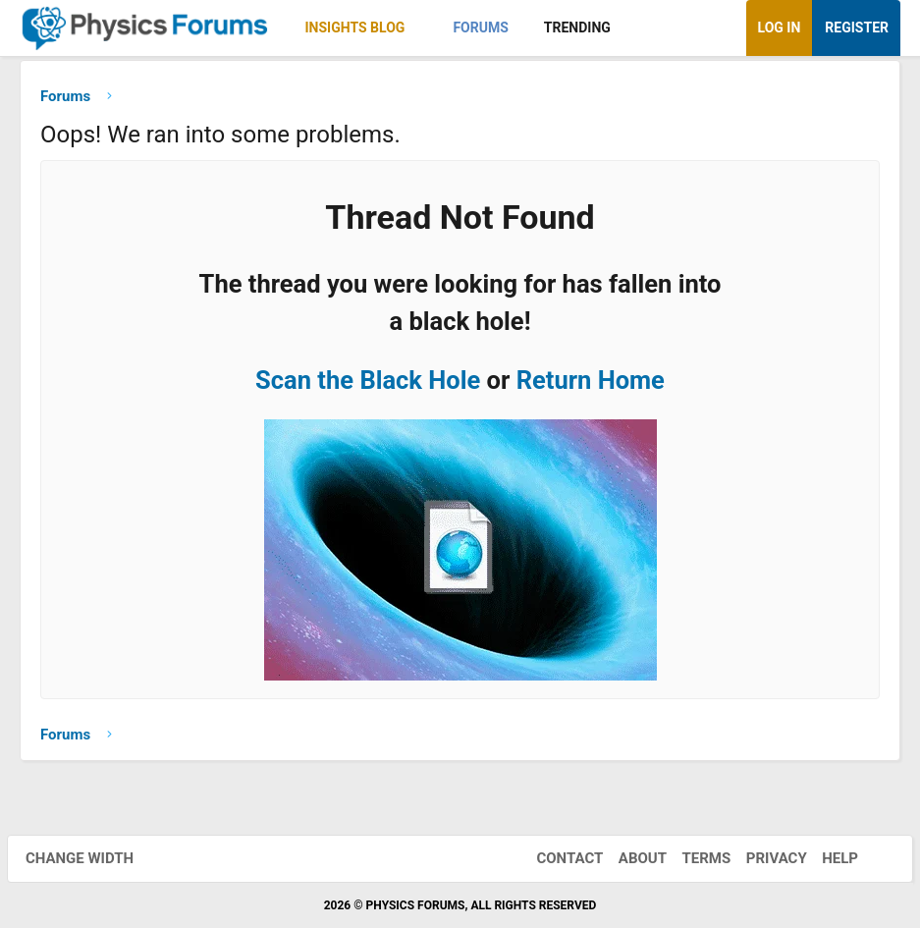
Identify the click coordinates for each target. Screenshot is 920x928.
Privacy (763, 858)
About (630, 858)
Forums (480, 27)
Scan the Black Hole (367, 385)
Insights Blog (355, 27)
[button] (421, 28)
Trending (577, 27)
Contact (556, 858)
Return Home (590, 385)
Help (827, 858)
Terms (693, 858)
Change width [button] (92, 858)
